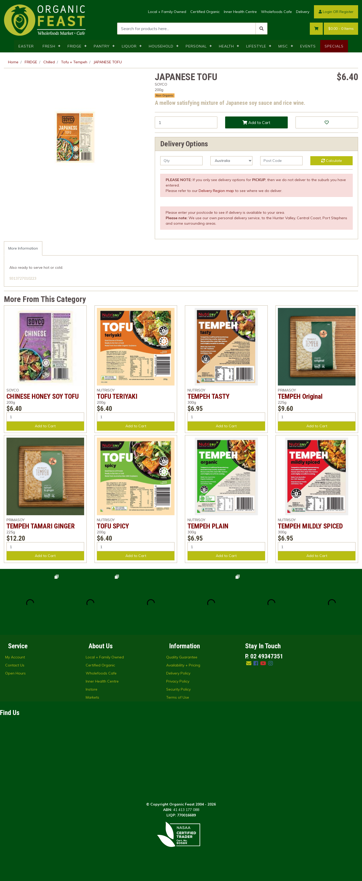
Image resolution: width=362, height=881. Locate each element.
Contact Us (14, 665)
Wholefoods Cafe (276, 11)
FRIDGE (75, 46)
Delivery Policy (178, 673)
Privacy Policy (177, 681)
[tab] (23, 248)
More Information (23, 248)
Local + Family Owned (167, 11)
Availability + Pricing (183, 665)
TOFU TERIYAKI (117, 396)
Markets (92, 697)
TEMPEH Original (300, 396)
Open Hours (15, 673)
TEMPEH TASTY (208, 396)
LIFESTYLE (256, 46)
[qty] (181, 160)
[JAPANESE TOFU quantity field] (186, 122)
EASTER (26, 46)
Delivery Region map (216, 190)
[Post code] (281, 160)
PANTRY (102, 46)
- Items (341, 28)
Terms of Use (177, 697)
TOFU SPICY (113, 526)
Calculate (331, 160)
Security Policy (178, 689)
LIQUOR (129, 46)
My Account (15, 657)
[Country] (231, 160)
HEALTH (226, 46)
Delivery (302, 11)
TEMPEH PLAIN (208, 526)
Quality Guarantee (181, 657)
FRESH (49, 46)
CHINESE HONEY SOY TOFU (42, 396)
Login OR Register (336, 11)
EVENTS (308, 46)
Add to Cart (256, 122)
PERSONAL (196, 46)
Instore (91, 689)
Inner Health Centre (240, 11)
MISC (283, 46)
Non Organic (164, 95)
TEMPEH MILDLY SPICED (310, 526)
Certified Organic (205, 11)
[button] (327, 122)
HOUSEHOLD (161, 46)
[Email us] (248, 663)
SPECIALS (334, 46)
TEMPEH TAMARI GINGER (40, 526)
